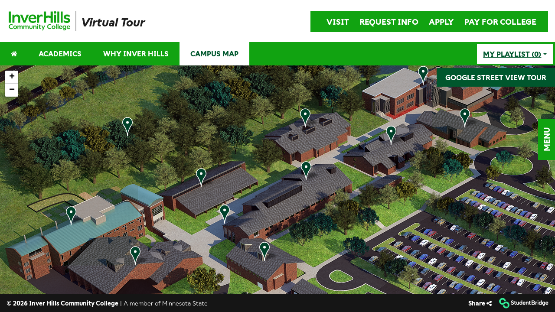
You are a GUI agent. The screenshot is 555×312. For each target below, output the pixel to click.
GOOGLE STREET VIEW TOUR (495, 77)
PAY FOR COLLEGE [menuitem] (500, 21)
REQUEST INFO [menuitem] (388, 21)
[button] (546, 139)
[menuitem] (41, 20)
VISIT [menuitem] (337, 21)
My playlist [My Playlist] (512, 54)
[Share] (480, 303)
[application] (277, 179)
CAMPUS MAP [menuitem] (214, 53)
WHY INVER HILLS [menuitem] (136, 53)
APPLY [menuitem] (441, 21)
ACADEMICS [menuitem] (60, 53)
